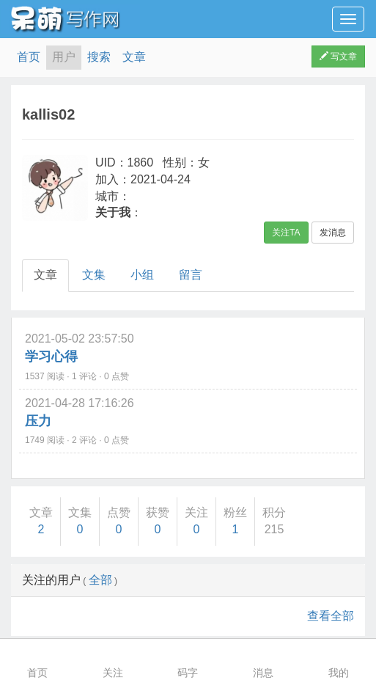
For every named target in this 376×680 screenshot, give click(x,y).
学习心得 (51, 356)
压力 (38, 421)
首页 (28, 57)
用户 (63, 57)
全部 (100, 580)
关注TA (286, 232)
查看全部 (330, 616)
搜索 (99, 57)
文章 (134, 57)
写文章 (338, 56)
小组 (142, 274)
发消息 (333, 232)
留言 (190, 274)
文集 (94, 274)
